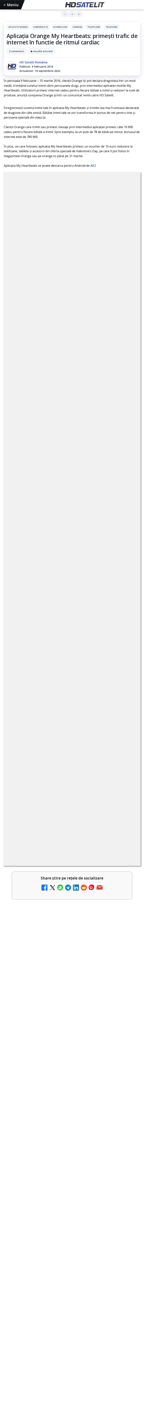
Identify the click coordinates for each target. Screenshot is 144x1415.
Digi (8, 1329)
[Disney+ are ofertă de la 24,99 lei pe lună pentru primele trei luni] (127, 522)
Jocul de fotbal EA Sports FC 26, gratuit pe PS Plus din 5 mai (60, 777)
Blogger (102, 1384)
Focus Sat (36, 1329)
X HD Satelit (72, 1281)
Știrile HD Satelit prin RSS (72, 1304)
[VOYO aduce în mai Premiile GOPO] (72, 908)
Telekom (82, 1329)
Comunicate (40, 27)
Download (60, 27)
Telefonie (111, 27)
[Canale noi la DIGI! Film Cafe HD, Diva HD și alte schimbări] (127, 639)
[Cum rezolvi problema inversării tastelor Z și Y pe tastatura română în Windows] (127, 700)
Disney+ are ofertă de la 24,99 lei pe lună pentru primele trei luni (63, 515)
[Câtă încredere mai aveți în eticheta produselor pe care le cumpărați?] (127, 579)
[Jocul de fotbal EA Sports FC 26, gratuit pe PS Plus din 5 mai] (72, 820)
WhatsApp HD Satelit (72, 1247)
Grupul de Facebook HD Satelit (72, 1235)
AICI (93, 166)
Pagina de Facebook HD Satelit (72, 1224)
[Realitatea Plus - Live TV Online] (127, 730)
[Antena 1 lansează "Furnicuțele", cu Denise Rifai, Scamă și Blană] (127, 609)
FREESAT (20, 1329)
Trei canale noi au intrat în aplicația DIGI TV (53, 453)
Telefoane (93, 27)
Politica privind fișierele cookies (72, 1365)
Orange (77, 27)
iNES (112, 1329)
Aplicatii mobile (18, 27)
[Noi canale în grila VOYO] (127, 492)
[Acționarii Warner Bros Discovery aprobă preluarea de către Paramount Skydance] (127, 670)
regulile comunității (65, 349)
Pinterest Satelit (72, 1292)
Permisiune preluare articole (72, 1353)
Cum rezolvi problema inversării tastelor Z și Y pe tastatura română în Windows (65, 693)
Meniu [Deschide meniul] (11, 4)
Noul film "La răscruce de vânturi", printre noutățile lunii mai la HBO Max (68, 956)
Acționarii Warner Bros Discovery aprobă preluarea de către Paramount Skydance (65, 663)
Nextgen (53, 1329)
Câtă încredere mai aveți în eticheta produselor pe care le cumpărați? (64, 573)
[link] (72, 461)
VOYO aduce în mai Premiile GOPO (38, 866)
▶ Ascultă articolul (42, 51)
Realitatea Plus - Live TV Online (42, 722)
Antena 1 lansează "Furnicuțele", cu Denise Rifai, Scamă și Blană (64, 603)
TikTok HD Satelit (72, 1269)
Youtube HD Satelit (72, 1258)
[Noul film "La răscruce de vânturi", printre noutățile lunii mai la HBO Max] (72, 1001)
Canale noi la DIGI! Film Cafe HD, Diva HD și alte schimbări (64, 631)
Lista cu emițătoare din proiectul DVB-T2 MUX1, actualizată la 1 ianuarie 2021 (76, 546)
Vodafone (99, 1329)
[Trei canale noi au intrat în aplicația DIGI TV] (127, 462)
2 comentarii (16, 51)
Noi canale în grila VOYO (37, 483)
